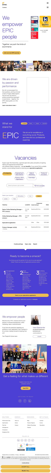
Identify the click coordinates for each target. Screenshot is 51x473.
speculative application (36, 168)
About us (17, 420)
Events (41, 422)
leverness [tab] (44, 123)
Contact (41, 420)
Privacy (17, 454)
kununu (35, 299)
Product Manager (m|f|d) (9, 227)
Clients (16, 422)
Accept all (25, 467)
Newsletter (42, 425)
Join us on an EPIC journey (11, 53)
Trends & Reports (31, 422)
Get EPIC (25, 388)
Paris (14, 198)
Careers (16, 425)
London (6, 198)
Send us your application (25, 295)
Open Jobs (28, 244)
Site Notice (22, 454)
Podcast (29, 427)
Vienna (38, 196)
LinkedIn (39, 336)
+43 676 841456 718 (37, 333)
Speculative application (8, 222)
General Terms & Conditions (8, 454)
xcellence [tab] (25, 123)
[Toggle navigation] (47, 3)
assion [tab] (30, 123)
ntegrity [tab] (37, 123)
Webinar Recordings (31, 425)
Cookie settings (18, 244)
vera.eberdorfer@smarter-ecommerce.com (39, 330)
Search (35, 244)
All (20, 196)
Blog (28, 420)
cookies (8, 457)
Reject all (25, 470)
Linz (30, 196)
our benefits (27, 166)
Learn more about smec (9, 105)
